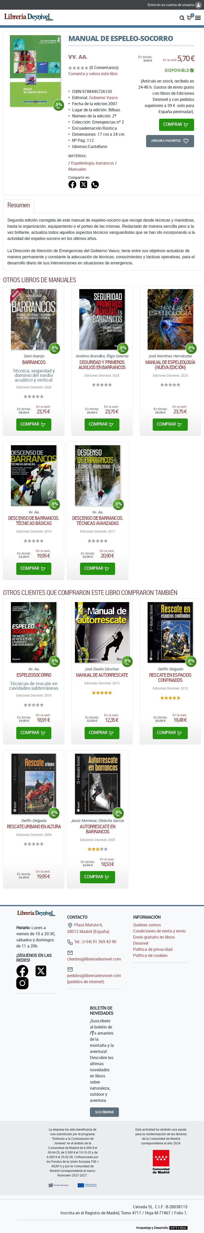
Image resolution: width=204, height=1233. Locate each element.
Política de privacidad (152, 949)
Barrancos (33, 362)
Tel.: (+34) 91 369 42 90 (91, 941)
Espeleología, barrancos (92, 163)
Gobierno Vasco (103, 97)
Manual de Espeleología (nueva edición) (170, 365)
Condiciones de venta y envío (159, 931)
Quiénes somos (147, 925)
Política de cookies (150, 955)
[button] (182, 17)
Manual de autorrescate (102, 675)
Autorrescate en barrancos (97, 829)
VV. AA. (78, 57)
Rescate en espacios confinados (170, 677)
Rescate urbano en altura (34, 826)
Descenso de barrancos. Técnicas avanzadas (97, 521)
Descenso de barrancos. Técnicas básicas (33, 521)
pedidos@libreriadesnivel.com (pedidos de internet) (94, 975)
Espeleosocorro (34, 675)
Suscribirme (104, 1112)
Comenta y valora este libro (93, 73)
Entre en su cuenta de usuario (175, 4)
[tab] (18, 206)
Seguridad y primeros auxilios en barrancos (102, 365)
